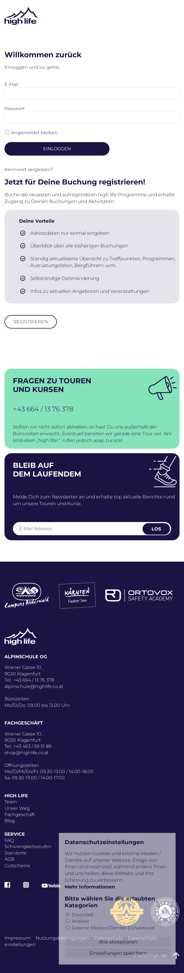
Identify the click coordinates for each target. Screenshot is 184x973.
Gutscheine (17, 865)
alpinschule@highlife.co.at (33, 686)
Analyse (80, 921)
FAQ (9, 840)
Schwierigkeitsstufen (27, 846)
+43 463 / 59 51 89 (32, 746)
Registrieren (30, 321)
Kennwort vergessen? (28, 169)
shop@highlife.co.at (26, 752)
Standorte (15, 853)
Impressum (17, 938)
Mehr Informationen (90, 887)
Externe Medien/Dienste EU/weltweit (113, 928)
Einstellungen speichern (118, 953)
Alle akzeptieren (118, 942)
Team (10, 802)
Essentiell (82, 914)
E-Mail (11, 84)
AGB (9, 859)
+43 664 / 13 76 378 (43, 409)
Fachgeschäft (19, 814)
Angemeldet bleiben (34, 132)
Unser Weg (17, 808)
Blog (9, 820)
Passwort (14, 108)
